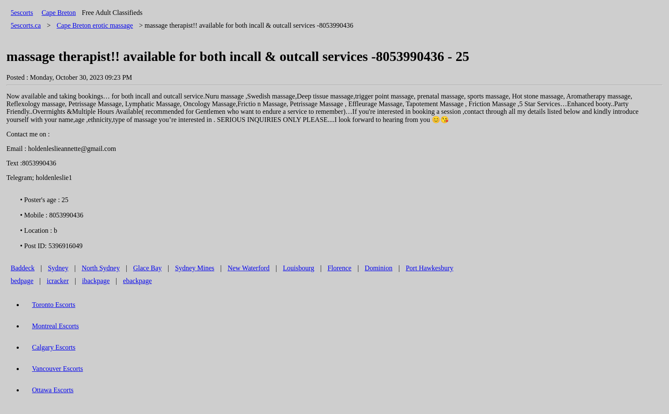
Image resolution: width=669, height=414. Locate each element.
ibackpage (96, 280)
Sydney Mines (194, 268)
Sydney (58, 268)
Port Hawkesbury (430, 268)
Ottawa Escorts (52, 390)
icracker (58, 280)
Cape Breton (58, 12)
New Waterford (248, 268)
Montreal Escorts (55, 326)
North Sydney (100, 268)
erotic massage (95, 25)
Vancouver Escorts (57, 368)
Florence (340, 268)
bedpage (22, 280)
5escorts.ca (26, 25)
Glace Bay (147, 268)
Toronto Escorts (54, 304)
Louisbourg (298, 268)
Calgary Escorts (54, 347)
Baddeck (23, 268)
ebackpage (137, 280)
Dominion (379, 268)
